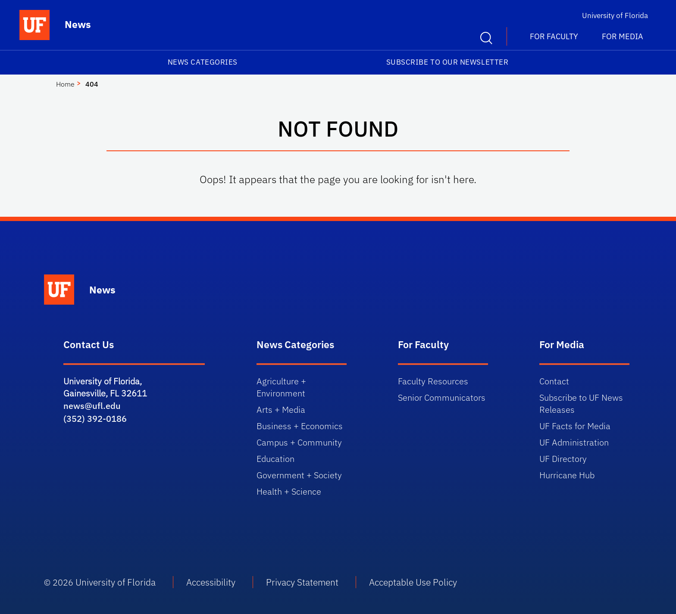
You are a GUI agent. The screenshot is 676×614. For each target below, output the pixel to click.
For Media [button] (622, 36)
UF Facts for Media (574, 426)
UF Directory (563, 458)
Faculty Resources (433, 381)
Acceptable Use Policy (413, 582)
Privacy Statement (302, 582)
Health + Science (289, 491)
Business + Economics (300, 426)
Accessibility (210, 582)
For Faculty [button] (554, 36)
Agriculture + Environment (281, 387)
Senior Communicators (441, 397)
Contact (554, 381)
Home (65, 84)
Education (275, 458)
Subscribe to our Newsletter (447, 62)
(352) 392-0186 (95, 418)
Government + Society (299, 475)
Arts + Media (281, 409)
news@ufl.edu (92, 405)
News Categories (203, 62)
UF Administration (574, 442)
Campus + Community (299, 442)
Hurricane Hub (567, 475)
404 (91, 84)
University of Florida (615, 15)
